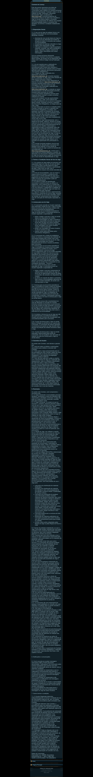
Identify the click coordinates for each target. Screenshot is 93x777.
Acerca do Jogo (49, 768)
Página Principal (36, 765)
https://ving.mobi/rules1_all (39, 76)
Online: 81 (42, 768)
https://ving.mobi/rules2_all (52, 82)
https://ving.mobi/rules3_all (39, 89)
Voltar (33, 761)
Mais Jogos (46, 772)
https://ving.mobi (36, 16)
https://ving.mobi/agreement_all (41, 151)
